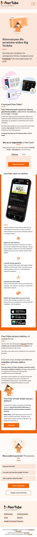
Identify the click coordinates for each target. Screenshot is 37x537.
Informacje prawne (22, 514)
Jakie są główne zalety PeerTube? (18, 478)
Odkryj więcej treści (18, 164)
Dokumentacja (8, 514)
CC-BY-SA (30, 534)
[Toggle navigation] (33, 3)
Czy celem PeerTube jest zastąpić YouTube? (18, 472)
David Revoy (26, 532)
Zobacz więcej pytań (18, 485)
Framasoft (6, 59)
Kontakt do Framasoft (10, 521)
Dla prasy (20, 517)
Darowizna (20, 521)
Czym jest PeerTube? (18, 466)
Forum (6, 517)
